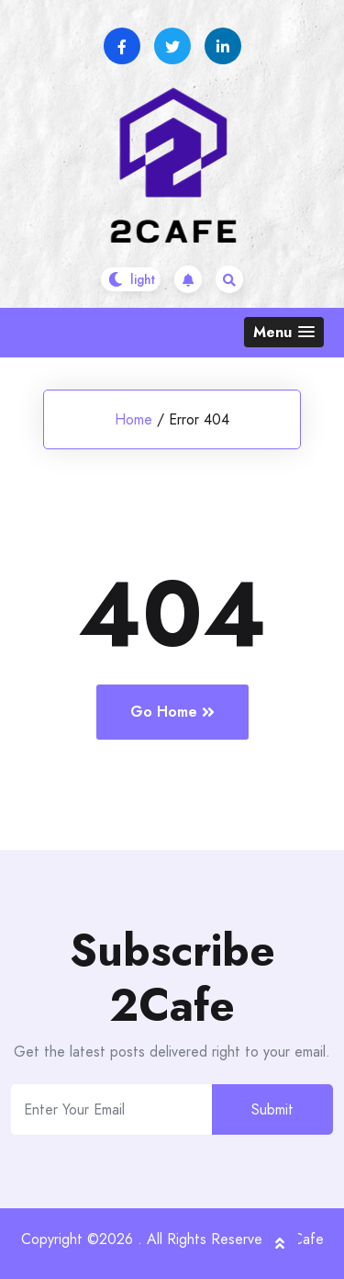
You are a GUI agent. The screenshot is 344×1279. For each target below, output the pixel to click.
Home (133, 419)
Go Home (172, 711)
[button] (284, 332)
